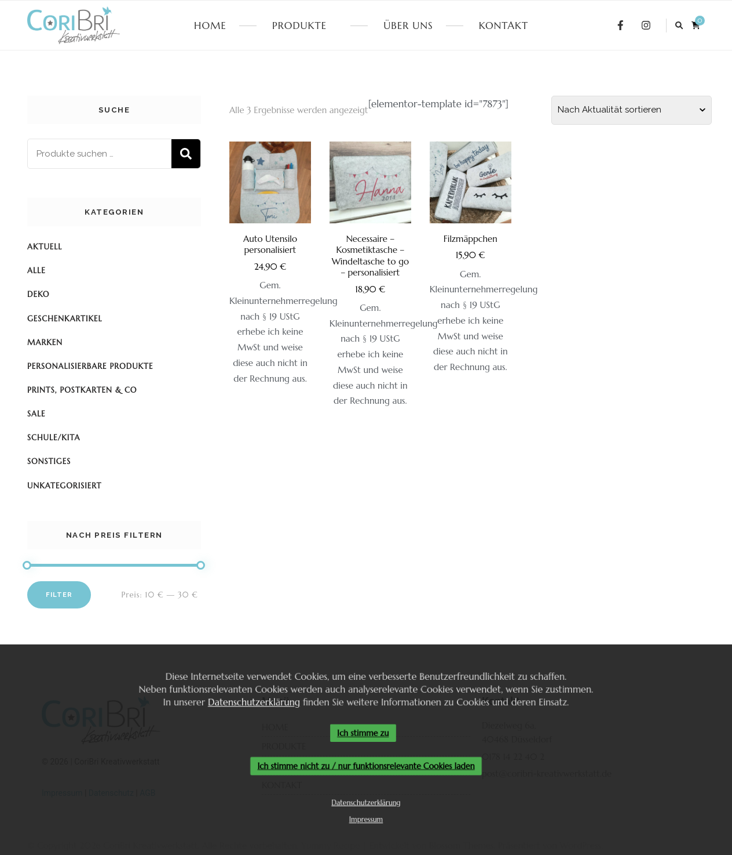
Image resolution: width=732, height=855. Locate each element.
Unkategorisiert (64, 486)
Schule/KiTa (53, 438)
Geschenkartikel (65, 319)
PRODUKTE (299, 25)
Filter (59, 594)
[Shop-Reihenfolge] (631, 110)
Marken (45, 342)
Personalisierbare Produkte (90, 366)
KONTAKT (503, 25)
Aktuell (44, 247)
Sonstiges (49, 461)
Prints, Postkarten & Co (82, 390)
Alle (36, 271)
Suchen (185, 153)
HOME (210, 25)
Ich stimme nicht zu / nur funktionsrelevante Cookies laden (366, 766)
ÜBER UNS (408, 25)
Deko (38, 294)
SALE (36, 414)
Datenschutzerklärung (250, 700)
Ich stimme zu (362, 732)
